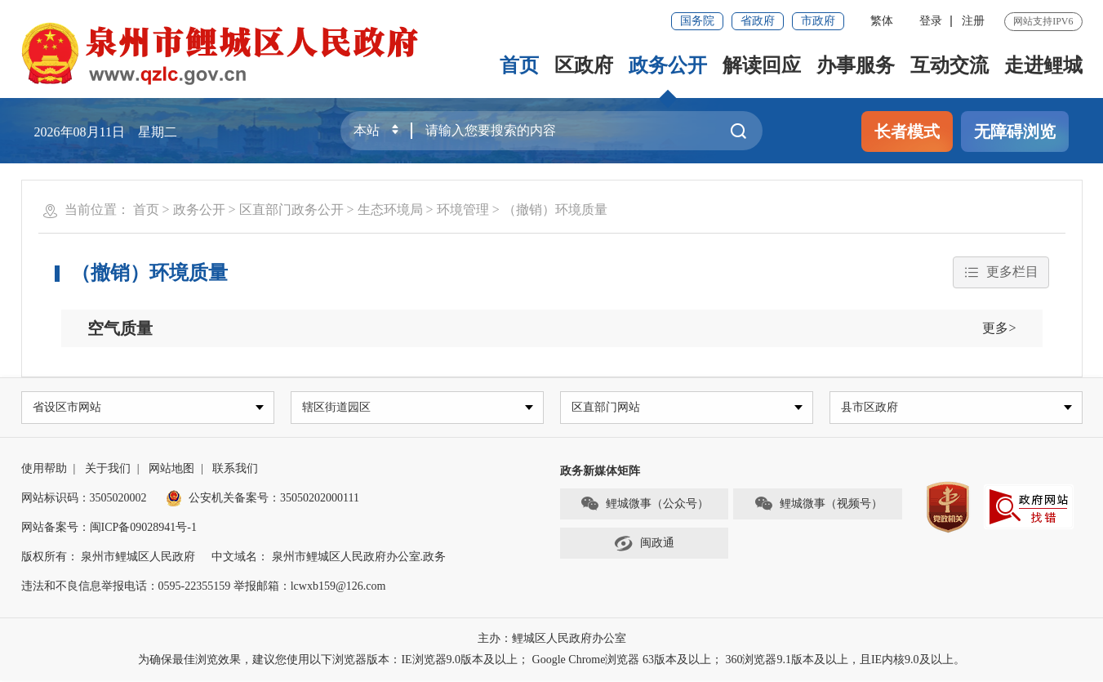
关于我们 (108, 470)
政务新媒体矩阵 (600, 472)
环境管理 (463, 209)
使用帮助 (44, 470)
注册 (973, 21)
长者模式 (907, 131)
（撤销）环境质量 (555, 209)
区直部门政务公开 (291, 209)
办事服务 (855, 65)
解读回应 (762, 65)
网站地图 (171, 470)
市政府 (818, 21)
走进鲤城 (1043, 65)
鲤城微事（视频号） (818, 506)
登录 (930, 21)
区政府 (583, 65)
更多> (999, 328)
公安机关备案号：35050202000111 (262, 499)
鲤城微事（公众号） (644, 506)
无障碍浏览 (1015, 131)
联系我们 (235, 470)
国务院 (697, 21)
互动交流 (949, 65)
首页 (519, 65)
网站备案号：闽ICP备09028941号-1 (109, 529)
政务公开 (668, 65)
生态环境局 (390, 209)
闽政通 (644, 545)
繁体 (881, 21)
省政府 (758, 21)
